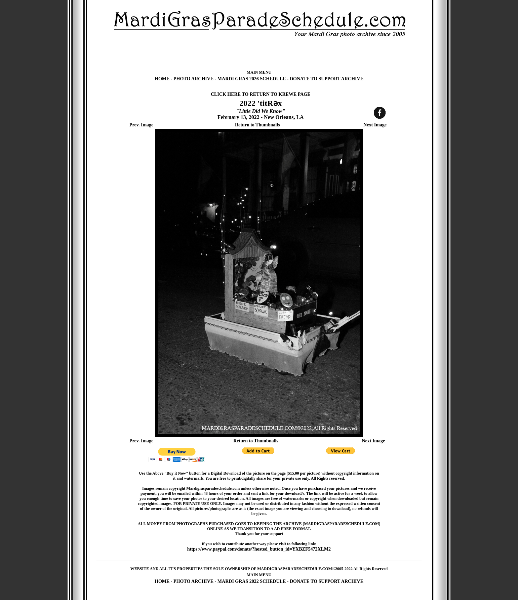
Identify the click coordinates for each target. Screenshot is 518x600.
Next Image (375, 124)
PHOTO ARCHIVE (193, 78)
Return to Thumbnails (257, 124)
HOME (162, 78)
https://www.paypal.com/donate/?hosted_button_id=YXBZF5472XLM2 (259, 549)
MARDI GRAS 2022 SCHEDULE (251, 581)
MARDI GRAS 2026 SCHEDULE (251, 78)
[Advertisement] (259, 54)
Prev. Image (141, 124)
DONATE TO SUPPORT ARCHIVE (326, 78)
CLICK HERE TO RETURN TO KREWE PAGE (261, 94)
